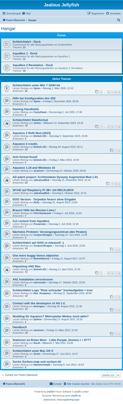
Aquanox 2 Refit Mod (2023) (32, 133)
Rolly (36, 202)
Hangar (8, 28)
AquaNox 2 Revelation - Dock (33, 65)
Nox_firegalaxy (42, 293)
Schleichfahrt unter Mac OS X (33, 350)
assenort (39, 170)
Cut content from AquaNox (31, 221)
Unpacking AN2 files (27, 266)
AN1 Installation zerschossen (33, 279)
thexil (37, 343)
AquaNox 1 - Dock (25, 53)
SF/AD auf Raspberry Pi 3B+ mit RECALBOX (43, 190)
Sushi (37, 353)
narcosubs (40, 282)
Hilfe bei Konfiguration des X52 (34, 98)
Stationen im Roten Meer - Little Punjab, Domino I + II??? (52, 340)
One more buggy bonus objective (36, 255)
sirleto (37, 123)
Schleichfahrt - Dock (27, 41)
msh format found (25, 157)
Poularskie (40, 224)
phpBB (50, 392)
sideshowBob (41, 180)
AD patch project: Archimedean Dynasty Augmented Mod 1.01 (55, 177)
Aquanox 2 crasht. (25, 144)
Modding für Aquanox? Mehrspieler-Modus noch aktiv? (51, 316)
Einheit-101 (40, 136)
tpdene (37, 319)
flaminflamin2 (41, 258)
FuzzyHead (40, 112)
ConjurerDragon (43, 235)
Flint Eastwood (42, 213)
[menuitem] (26, 13)
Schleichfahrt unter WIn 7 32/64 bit (36, 85)
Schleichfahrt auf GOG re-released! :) (38, 242)
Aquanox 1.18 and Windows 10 (34, 167)
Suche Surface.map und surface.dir (37, 361)
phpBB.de (76, 395)
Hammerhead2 (42, 364)
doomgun (39, 306)
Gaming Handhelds (26, 109)
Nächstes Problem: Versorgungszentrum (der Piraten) (50, 232)
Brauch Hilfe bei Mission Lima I (34, 210)
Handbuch (20, 327)
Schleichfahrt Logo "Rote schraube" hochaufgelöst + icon (53, 290)
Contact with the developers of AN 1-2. (39, 303)
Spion (37, 88)
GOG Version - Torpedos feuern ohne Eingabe (44, 199)
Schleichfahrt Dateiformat (30, 120)
